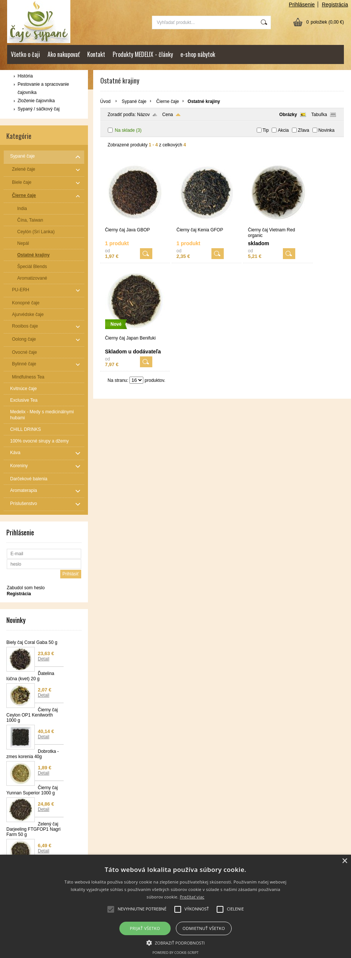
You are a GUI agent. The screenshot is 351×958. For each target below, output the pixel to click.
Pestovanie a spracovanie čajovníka (43, 88)
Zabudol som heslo (26, 587)
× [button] (344, 861)
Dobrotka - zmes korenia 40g (32, 754)
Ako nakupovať (64, 54)
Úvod (105, 101)
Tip (266, 130)
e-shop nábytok (197, 54)
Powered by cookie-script (176, 952)
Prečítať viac (192, 897)
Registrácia (335, 4)
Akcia (283, 130)
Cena (167, 114)
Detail (43, 659)
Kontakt (96, 54)
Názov (143, 114)
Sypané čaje (134, 101)
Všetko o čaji (25, 54)
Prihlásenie (302, 4)
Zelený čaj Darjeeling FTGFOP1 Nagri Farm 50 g (33, 829)
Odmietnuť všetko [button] (204, 928)
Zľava (303, 130)
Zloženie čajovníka (36, 100)
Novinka (326, 130)
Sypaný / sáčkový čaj (38, 109)
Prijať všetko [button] (145, 928)
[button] (175, 942)
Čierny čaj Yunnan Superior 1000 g (32, 790)
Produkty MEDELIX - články (143, 54)
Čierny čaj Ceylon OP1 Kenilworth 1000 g (32, 715)
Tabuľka (319, 114)
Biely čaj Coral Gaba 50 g (31, 642)
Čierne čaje (167, 101)
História (25, 76)
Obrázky (288, 114)
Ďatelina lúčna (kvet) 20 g (30, 676)
